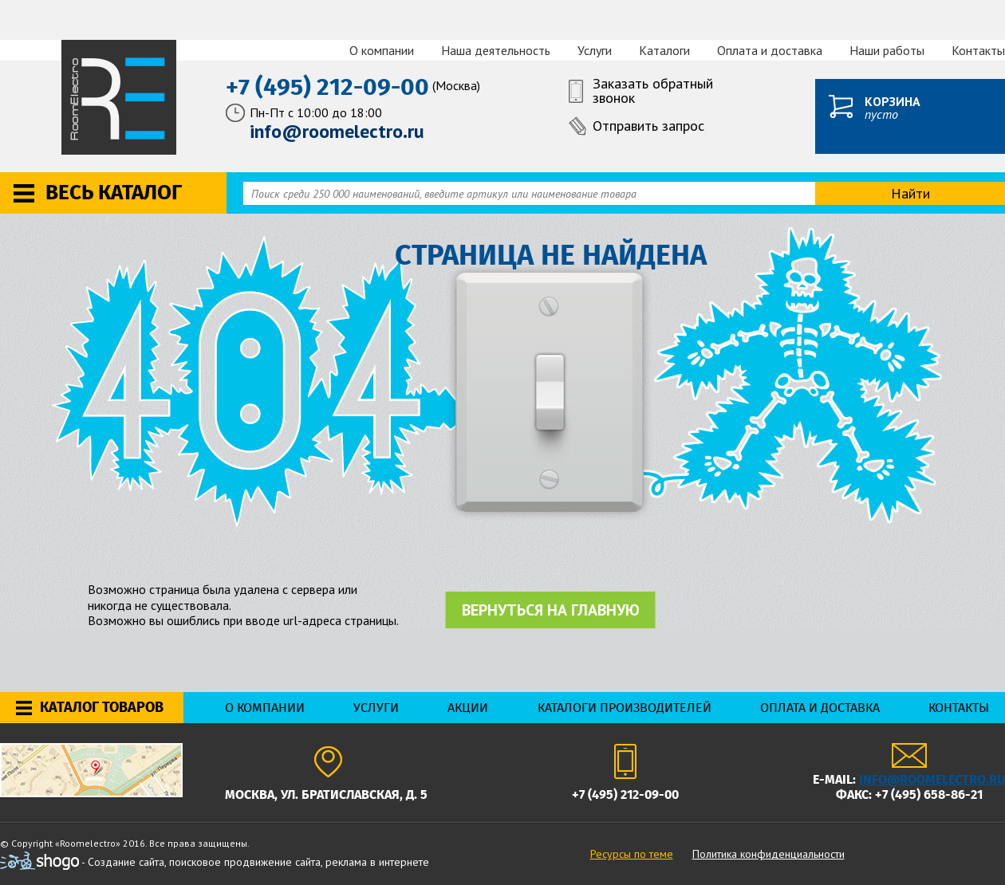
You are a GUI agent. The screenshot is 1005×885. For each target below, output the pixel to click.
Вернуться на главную (551, 610)
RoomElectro (120, 97)
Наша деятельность (495, 50)
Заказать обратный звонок (653, 92)
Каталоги (664, 50)
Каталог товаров (102, 707)
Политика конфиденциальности (768, 854)
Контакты (978, 50)
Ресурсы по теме (631, 854)
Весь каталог (113, 192)
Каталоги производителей (624, 707)
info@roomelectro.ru (932, 779)
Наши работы (886, 50)
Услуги (594, 50)
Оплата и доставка (769, 50)
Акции (467, 707)
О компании (381, 50)
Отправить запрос (648, 125)
